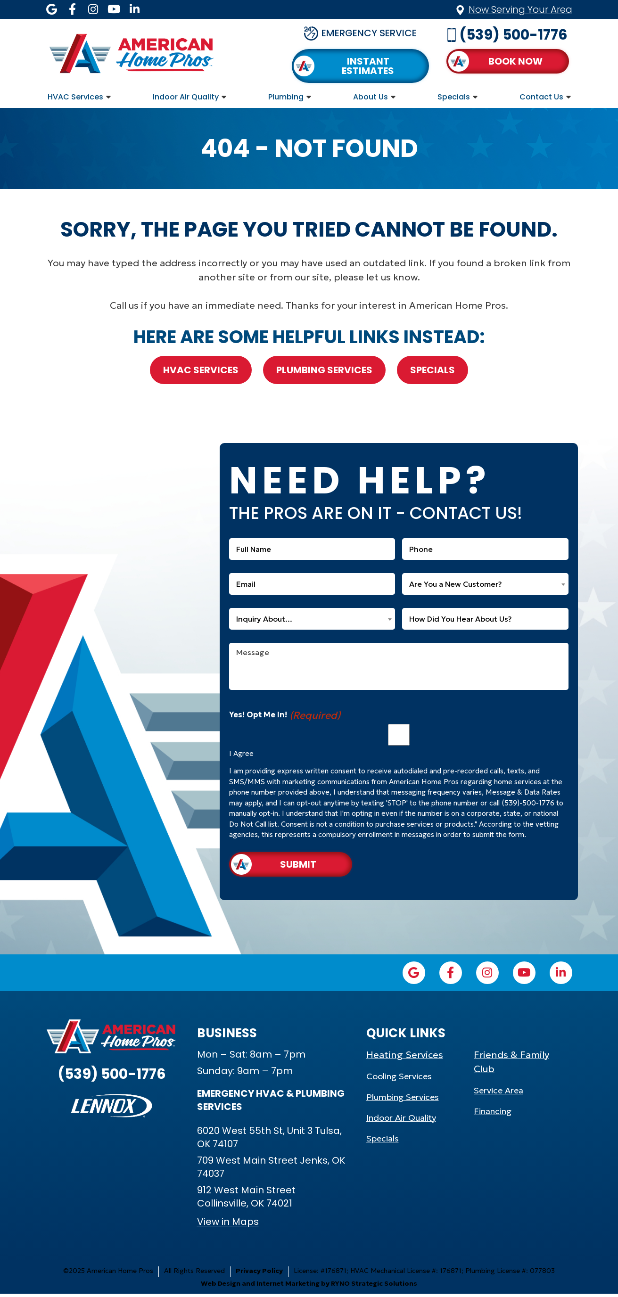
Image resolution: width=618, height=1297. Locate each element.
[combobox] (485, 584)
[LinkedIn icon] (134, 9)
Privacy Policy (259, 1274)
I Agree (241, 753)
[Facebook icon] (72, 9)
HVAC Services (75, 96)
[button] (507, 61)
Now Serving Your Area (520, 9)
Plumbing (286, 96)
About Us (370, 96)
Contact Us (541, 96)
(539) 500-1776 (513, 35)
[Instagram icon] (93, 9)
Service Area (498, 1093)
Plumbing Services (324, 370)
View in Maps (228, 1224)
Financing (492, 1114)
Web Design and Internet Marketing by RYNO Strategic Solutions (309, 1286)
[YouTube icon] (114, 9)
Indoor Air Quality (186, 96)
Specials (453, 96)
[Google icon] (52, 9)
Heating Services (404, 1058)
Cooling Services (399, 1079)
